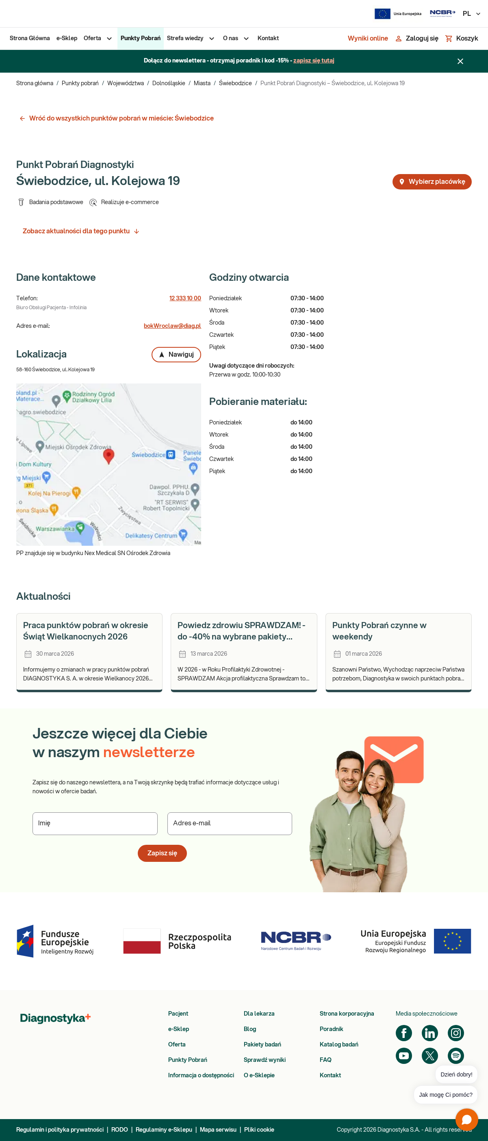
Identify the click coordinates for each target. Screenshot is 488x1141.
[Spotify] (456, 1056)
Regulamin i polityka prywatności (60, 1130)
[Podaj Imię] (95, 823)
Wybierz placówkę (431, 181)
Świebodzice (235, 83)
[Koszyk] (461, 39)
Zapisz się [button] (162, 853)
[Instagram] (456, 1033)
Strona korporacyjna (347, 1014)
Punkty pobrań (80, 83)
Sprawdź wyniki (265, 1060)
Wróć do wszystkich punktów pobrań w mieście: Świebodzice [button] (116, 118)
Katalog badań (339, 1045)
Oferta (177, 1045)
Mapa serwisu (218, 1130)
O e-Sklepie (259, 1076)
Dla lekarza (259, 1014)
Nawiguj (176, 354)
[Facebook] (404, 1033)
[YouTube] (404, 1056)
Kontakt (330, 1076)
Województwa (125, 83)
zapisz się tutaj (313, 61)
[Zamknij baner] (460, 61)
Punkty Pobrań (187, 1060)
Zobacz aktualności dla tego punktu (81, 231)
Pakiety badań (262, 1045)
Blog (250, 1029)
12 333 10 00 (185, 298)
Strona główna (34, 83)
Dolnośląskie (168, 83)
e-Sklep (178, 1029)
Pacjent (178, 1014)
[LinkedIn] (430, 1033)
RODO (119, 1130)
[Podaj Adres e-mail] (230, 823)
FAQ (326, 1060)
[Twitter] (430, 1056)
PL (472, 14)
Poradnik (331, 1029)
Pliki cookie (259, 1130)
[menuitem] (30, 39)
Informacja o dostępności (201, 1076)
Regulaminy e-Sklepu (164, 1130)
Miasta (202, 83)
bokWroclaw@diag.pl (172, 326)
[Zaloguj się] (416, 39)
